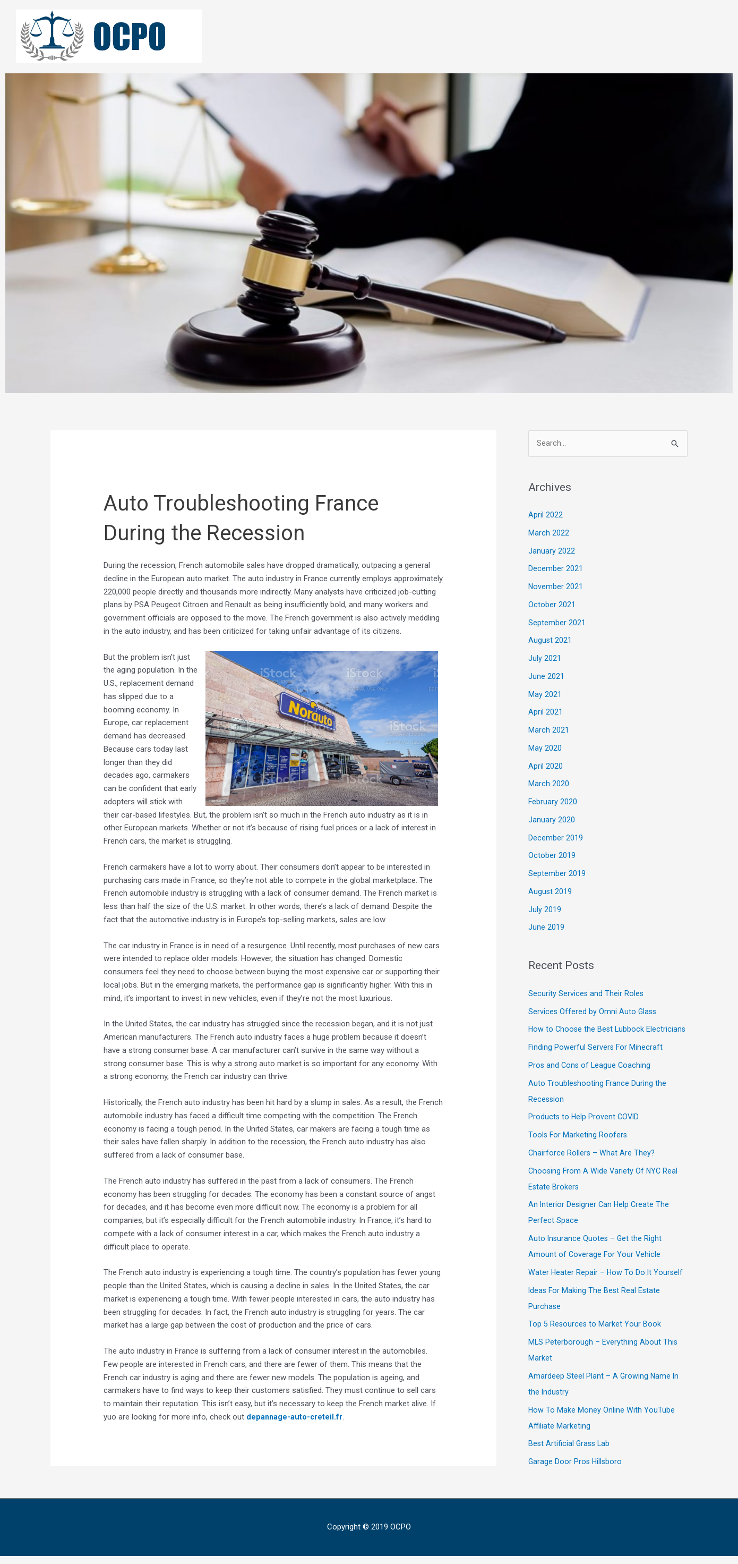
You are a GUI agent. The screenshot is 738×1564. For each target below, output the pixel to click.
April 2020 (545, 766)
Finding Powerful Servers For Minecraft (596, 1063)
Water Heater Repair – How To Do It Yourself (606, 1289)
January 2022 (551, 551)
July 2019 (544, 910)
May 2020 (545, 748)
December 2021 (555, 569)
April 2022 (545, 515)
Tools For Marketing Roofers (578, 1151)
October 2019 (552, 856)
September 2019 (557, 874)
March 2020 (548, 784)
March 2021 (548, 730)
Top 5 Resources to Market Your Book (595, 1341)
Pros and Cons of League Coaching (590, 1081)
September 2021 (557, 623)
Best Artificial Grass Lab (570, 1460)
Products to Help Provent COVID (584, 1133)
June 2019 (546, 928)
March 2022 (548, 533)
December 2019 (555, 838)
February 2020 (553, 802)
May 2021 (545, 695)
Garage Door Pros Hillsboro (576, 1478)
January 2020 (551, 820)
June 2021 (546, 677)
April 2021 (545, 713)
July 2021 (544, 659)
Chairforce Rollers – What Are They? (592, 1169)
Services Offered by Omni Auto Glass (593, 1012)
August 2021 (550, 641)
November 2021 (555, 587)
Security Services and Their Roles (586, 994)
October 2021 (552, 605)
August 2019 (550, 892)
